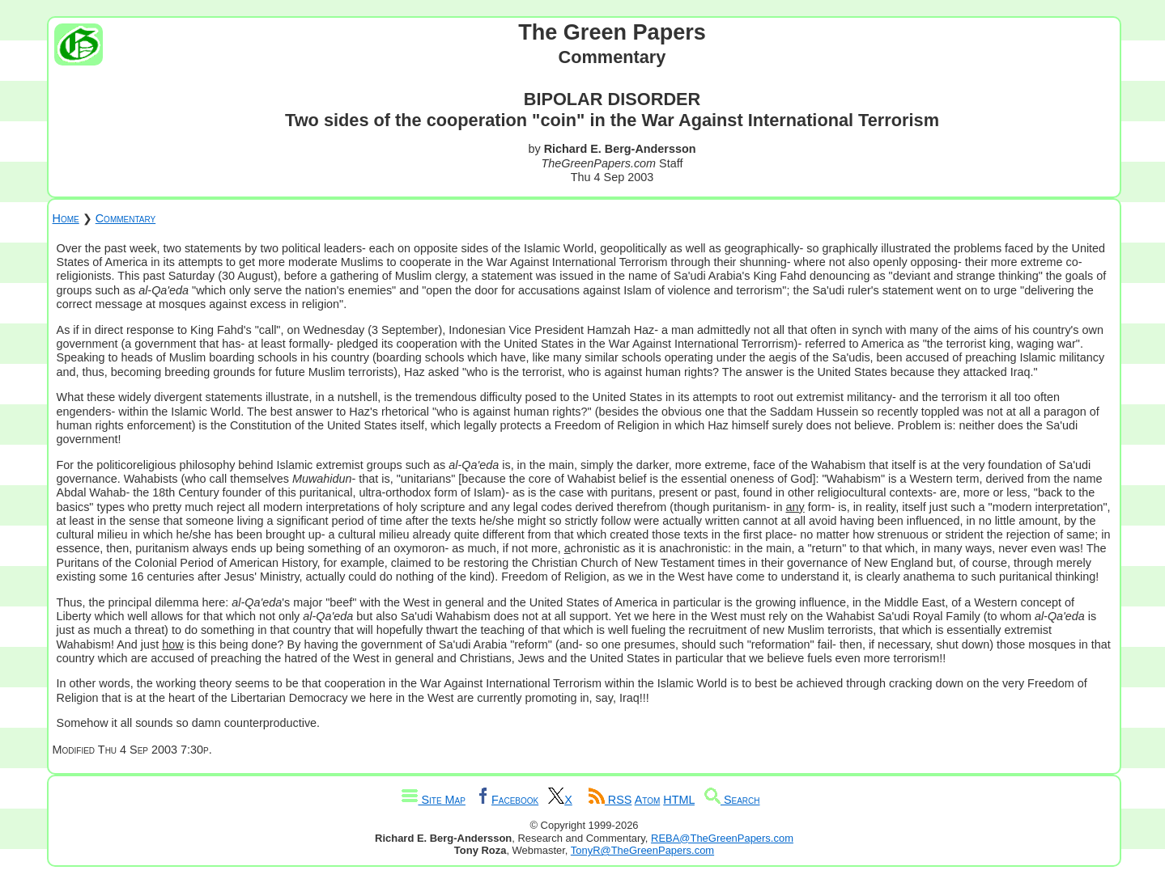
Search (732, 799)
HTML (679, 799)
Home (66, 218)
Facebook (506, 799)
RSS (610, 799)
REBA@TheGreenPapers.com (722, 838)
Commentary (125, 218)
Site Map (433, 799)
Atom (648, 799)
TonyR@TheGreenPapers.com (642, 850)
